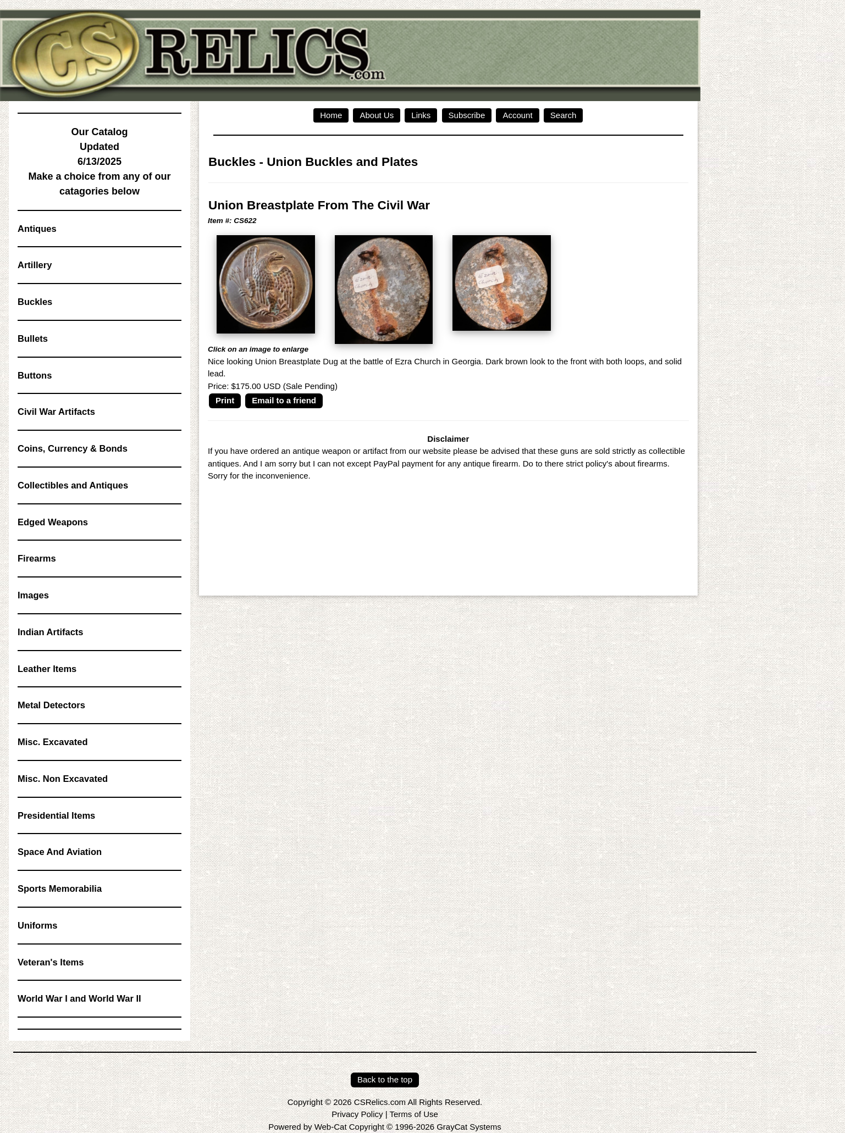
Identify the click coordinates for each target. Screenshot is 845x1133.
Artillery (35, 265)
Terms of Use (413, 1114)
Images (33, 595)
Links (420, 115)
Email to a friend (284, 400)
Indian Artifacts (51, 632)
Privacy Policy (357, 1114)
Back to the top (384, 1079)
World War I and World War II (79, 998)
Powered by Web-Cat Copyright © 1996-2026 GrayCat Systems (384, 1126)
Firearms (37, 558)
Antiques (37, 229)
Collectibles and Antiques (73, 485)
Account (517, 115)
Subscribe (467, 115)
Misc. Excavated (53, 742)
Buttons (35, 375)
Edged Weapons (53, 522)
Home (331, 115)
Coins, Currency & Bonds (73, 448)
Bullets (33, 338)
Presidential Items (56, 815)
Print (225, 400)
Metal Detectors (51, 705)
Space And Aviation (60, 852)
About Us (377, 115)
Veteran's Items (51, 962)
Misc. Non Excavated (63, 779)
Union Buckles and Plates (342, 162)
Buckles (35, 302)
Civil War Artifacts (56, 411)
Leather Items (47, 669)
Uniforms (37, 925)
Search (563, 115)
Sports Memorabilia (60, 888)
